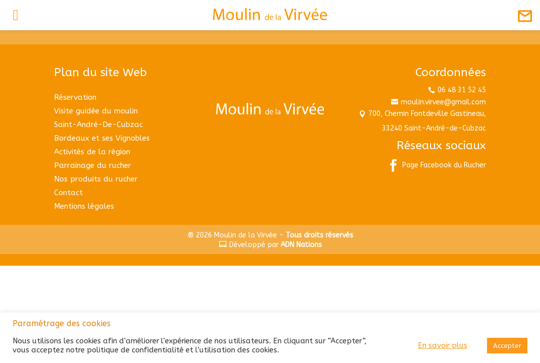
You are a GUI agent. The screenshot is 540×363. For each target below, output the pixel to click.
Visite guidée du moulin (96, 110)
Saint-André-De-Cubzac (98, 124)
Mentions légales (84, 206)
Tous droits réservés (319, 235)
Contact (68, 192)
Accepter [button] (507, 345)
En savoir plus (442, 345)
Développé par (270, 244)
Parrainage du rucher (92, 165)
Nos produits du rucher (96, 179)
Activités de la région (92, 151)
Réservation (75, 97)
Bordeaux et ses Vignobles (102, 138)
